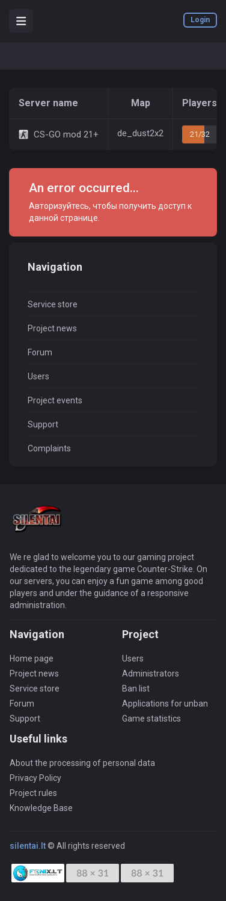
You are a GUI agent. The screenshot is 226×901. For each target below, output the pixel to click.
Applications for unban (165, 703)
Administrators (150, 673)
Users (38, 376)
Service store (53, 304)
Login (200, 20)
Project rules (33, 793)
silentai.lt (28, 846)
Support (43, 424)
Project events (55, 400)
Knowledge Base (41, 808)
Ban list (136, 688)
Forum (40, 352)
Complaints (49, 448)
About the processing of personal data (82, 763)
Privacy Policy (35, 778)
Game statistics (151, 718)
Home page (31, 658)
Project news (52, 328)
